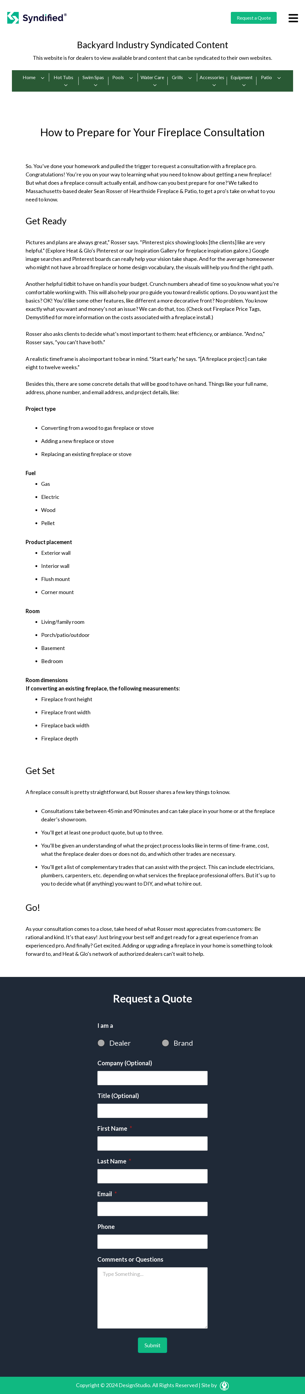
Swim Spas (93, 80)
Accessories (212, 80)
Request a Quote (254, 18)
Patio (271, 77)
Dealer (120, 1043)
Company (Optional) (124, 1062)
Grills (182, 77)
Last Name (114, 1161)
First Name (114, 1128)
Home (34, 77)
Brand (183, 1043)
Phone (106, 1226)
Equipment (242, 80)
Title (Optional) (118, 1095)
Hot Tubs (63, 80)
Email (107, 1193)
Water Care (152, 80)
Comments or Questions (130, 1259)
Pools (122, 77)
